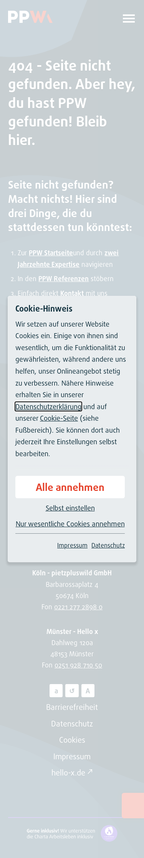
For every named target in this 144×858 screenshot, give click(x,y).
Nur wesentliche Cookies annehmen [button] (70, 523)
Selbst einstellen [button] (70, 508)
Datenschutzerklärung (48, 406)
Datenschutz (108, 545)
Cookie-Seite (59, 418)
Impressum (72, 545)
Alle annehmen (70, 487)
